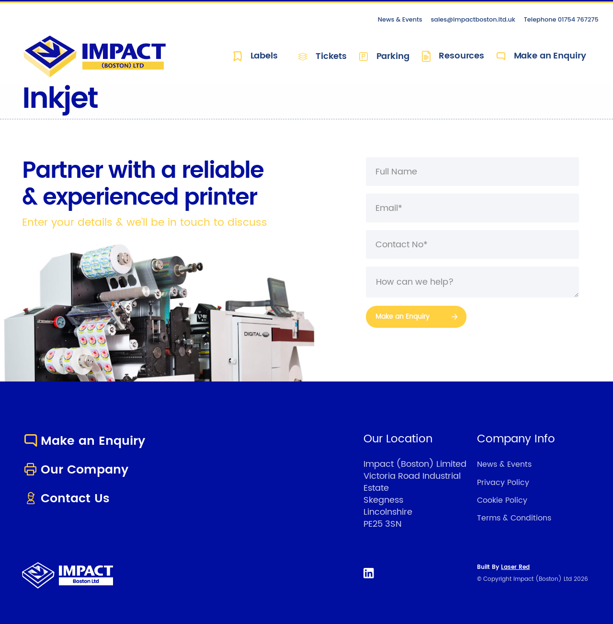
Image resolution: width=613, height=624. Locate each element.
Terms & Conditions (514, 518)
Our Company (75, 470)
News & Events (400, 19)
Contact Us (66, 498)
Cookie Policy (502, 500)
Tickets (322, 56)
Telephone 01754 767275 (561, 19)
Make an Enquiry (541, 56)
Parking (384, 56)
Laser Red (515, 567)
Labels (255, 56)
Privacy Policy (503, 482)
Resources (453, 56)
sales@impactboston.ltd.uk (473, 19)
